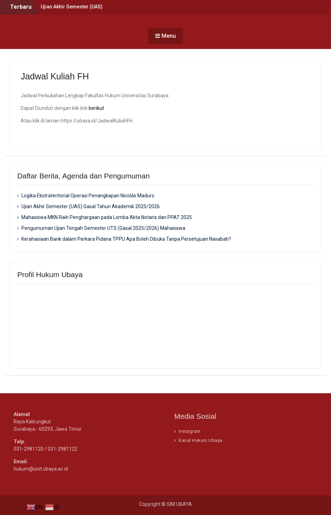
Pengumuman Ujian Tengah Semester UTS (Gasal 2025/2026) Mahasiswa (103, 228)
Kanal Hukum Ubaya (200, 440)
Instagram (190, 431)
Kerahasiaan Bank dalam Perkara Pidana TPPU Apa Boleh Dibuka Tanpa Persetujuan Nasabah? (126, 239)
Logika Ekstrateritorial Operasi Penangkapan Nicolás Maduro (87, 195)
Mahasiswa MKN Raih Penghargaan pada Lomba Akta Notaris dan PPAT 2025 (106, 217)
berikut (96, 108)
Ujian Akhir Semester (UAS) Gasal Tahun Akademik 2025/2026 (90, 206)
